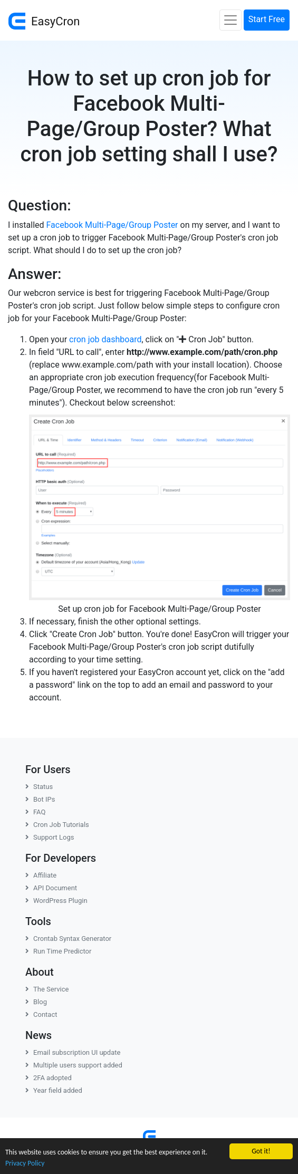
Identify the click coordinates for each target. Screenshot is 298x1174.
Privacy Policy (24, 1163)
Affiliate (40, 875)
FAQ (35, 812)
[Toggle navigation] (230, 20)
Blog (36, 1002)
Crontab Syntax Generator (68, 938)
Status (39, 787)
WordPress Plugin (56, 900)
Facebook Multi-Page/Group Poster (112, 225)
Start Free (266, 19)
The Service (47, 989)
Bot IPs (40, 799)
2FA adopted (48, 1078)
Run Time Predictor (58, 951)
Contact (41, 1014)
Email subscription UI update (72, 1052)
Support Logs (49, 837)
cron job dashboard (105, 339)
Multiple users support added (73, 1065)
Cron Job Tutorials (57, 825)
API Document (51, 888)
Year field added (53, 1090)
